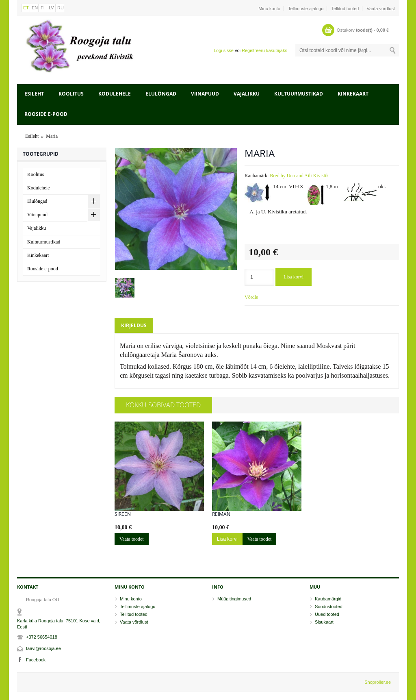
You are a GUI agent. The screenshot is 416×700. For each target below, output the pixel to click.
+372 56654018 (41, 637)
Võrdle (251, 297)
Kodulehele (114, 93)
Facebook (36, 659)
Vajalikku (247, 93)
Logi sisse (224, 50)
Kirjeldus (134, 325)
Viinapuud (205, 93)
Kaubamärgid (328, 598)
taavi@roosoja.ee (43, 648)
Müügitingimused (234, 598)
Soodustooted (328, 606)
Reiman (221, 514)
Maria (52, 136)
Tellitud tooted (345, 8)
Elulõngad (160, 93)
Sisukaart (324, 622)
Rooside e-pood (45, 114)
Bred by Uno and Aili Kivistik (299, 175)
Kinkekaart (353, 93)
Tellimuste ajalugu (305, 8)
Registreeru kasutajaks (264, 50)
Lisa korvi (293, 277)
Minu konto (269, 8)
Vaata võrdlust (380, 8)
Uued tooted (327, 614)
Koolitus (71, 93)
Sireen (123, 514)
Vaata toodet (131, 539)
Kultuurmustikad (298, 93)
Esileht (34, 93)
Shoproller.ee (377, 682)
